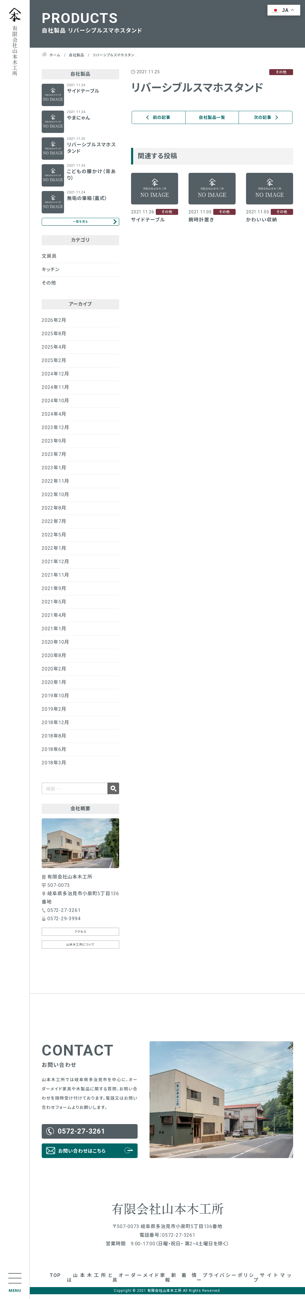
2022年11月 (55, 486)
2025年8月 (54, 338)
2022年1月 (54, 553)
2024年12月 (55, 378)
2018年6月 (54, 754)
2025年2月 (54, 365)
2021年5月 (54, 606)
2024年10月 (55, 405)
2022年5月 (54, 539)
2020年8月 (54, 660)
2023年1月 (54, 472)
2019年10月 (55, 700)
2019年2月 (54, 714)
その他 (49, 288)
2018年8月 (54, 741)
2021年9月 (54, 593)
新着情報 (181, 1282)
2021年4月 (54, 620)
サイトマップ (272, 1282)
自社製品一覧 (212, 117)
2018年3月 (54, 767)
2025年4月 (54, 352)
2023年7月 (54, 459)
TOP (55, 1280)
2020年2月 (54, 673)
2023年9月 (54, 445)
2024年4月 (54, 419)
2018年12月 (55, 727)
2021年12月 (55, 566)
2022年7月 (54, 526)
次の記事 (262, 117)
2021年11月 (55, 580)
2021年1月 (54, 633)
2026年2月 (54, 325)
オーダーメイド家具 (138, 1282)
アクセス (80, 936)
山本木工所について (80, 949)
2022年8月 (54, 513)
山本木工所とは (89, 1282)
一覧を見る (80, 224)
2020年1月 (54, 687)
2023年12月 (55, 432)
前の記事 (161, 117)
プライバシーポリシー (225, 1282)
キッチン (51, 274)
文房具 (49, 261)
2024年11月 (55, 392)
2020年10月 (55, 647)
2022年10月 (55, 499)
